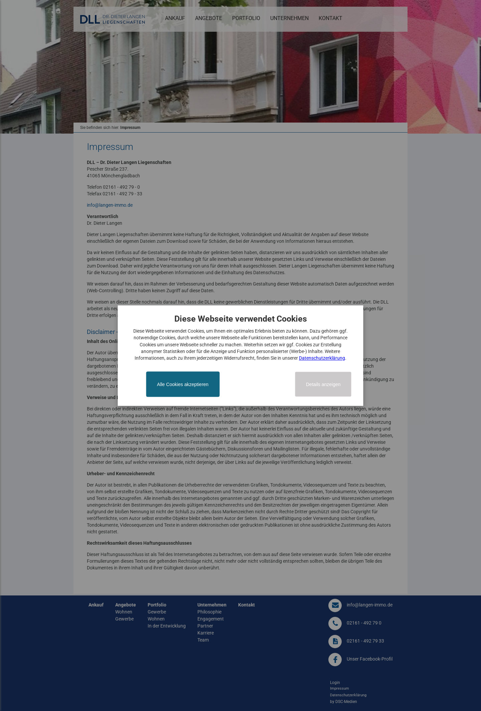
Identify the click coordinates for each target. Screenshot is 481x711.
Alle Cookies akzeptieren (182, 384)
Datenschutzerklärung (322, 358)
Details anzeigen (323, 384)
